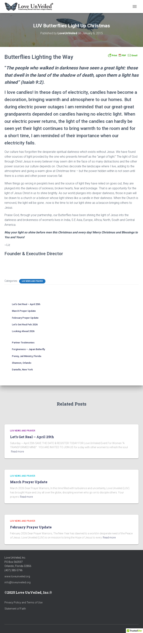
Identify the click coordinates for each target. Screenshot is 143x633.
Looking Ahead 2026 (23, 331)
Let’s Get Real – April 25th (26, 304)
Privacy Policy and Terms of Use (23, 602)
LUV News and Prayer (32, 281)
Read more (17, 451)
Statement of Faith (15, 608)
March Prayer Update (24, 311)
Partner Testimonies (23, 342)
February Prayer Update (25, 317)
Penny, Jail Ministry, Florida (26, 356)
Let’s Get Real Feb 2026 (25, 324)
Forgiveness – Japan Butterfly (28, 349)
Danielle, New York (22, 369)
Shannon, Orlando (21, 362)
